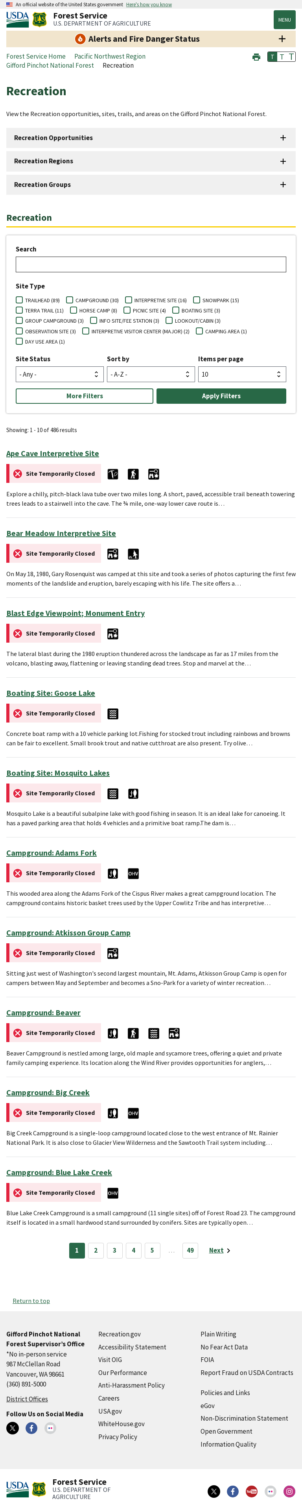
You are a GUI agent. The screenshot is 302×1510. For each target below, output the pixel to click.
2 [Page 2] (96, 1250)
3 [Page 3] (114, 1250)
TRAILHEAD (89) (42, 300)
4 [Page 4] (133, 1250)
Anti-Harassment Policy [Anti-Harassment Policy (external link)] (131, 1385)
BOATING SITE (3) (201, 310)
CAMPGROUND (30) (97, 300)
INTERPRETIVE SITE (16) (160, 300)
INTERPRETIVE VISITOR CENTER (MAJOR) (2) (141, 331)
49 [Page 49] (190, 1250)
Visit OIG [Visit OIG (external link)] (110, 1359)
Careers (109, 1398)
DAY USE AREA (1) (45, 341)
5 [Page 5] (152, 1250)
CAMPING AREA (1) (226, 331)
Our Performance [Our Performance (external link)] (122, 1372)
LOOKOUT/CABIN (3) (198, 320)
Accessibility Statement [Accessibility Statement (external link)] (132, 1347)
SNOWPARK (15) (221, 300)
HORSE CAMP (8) (98, 310)
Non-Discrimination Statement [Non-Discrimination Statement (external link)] (244, 1418)
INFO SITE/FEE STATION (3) (129, 320)
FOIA (207, 1359)
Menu (284, 19)
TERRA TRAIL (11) (44, 310)
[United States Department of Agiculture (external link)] (19, 20)
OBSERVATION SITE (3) (50, 331)
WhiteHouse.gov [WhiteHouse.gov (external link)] (121, 1423)
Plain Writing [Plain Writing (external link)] (218, 1334)
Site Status (33, 359)
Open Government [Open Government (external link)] (226, 1431)
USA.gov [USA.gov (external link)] (110, 1411)
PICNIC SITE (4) (149, 310)
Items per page (220, 359)
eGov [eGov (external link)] (208, 1405)
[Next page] (221, 1251)
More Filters (84, 396)
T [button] (272, 57)
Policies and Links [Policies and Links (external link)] (225, 1392)
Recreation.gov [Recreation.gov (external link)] (119, 1334)
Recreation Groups (42, 184)
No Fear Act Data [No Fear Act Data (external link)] (224, 1347)
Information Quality (228, 1444)
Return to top (31, 1301)
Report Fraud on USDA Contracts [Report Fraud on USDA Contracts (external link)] (247, 1372)
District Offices (27, 1399)
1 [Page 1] (77, 1250)
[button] (256, 56)
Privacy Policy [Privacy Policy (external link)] (117, 1436)
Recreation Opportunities (53, 137)
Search (26, 249)
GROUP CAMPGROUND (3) (54, 320)
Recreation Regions (43, 161)
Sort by (118, 359)
